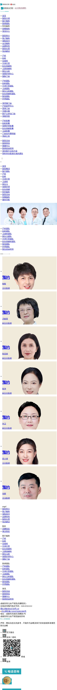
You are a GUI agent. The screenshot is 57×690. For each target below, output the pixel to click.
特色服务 (6, 26)
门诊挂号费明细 (8, 134)
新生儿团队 (7, 236)
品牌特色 (6, 46)
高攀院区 (6, 529)
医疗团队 (6, 171)
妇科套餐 (6, 123)
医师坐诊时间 (8, 148)
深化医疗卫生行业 (9, 151)
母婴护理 (6, 187)
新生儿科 (6, 71)
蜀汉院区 (6, 531)
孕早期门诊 (7, 103)
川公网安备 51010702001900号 (13, 611)
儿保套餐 (6, 131)
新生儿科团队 (8, 91)
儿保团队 (6, 88)
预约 (6, 277)
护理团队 (6, 99)
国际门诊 (6, 76)
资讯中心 (6, 31)
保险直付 (6, 41)
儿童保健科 (7, 69)
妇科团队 (6, 83)
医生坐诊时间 (8, 249)
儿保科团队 (7, 234)
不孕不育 (6, 63)
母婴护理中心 (8, 74)
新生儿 (5, 184)
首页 (4, 16)
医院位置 (6, 49)
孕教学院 (6, 116)
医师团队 (6, 23)
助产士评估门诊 (8, 114)
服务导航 (6, 200)
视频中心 (6, 146)
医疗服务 (6, 21)
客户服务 (6, 38)
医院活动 (6, 141)
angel (4, 506)
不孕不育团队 (8, 86)
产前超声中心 (8, 106)
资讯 (4, 589)
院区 (4, 526)
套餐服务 (6, 29)
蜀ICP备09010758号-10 (9, 609)
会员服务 (6, 43)
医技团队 (6, 96)
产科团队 (6, 81)
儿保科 (5, 182)
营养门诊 (6, 108)
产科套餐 (6, 121)
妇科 (4, 58)
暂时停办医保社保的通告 (12, 153)
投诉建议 (6, 51)
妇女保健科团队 (8, 94)
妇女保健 (6, 189)
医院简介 (6, 36)
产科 (4, 56)
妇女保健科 (7, 66)
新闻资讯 (6, 143)
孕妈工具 (6, 136)
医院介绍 (6, 18)
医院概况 (6, 169)
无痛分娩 (6, 111)
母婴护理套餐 (8, 126)
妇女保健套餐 (8, 128)
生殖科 (5, 61)
